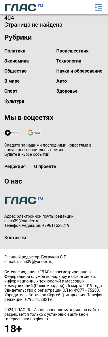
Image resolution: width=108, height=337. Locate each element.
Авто (61, 81)
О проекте (45, 166)
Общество (15, 71)
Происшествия (72, 51)
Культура (14, 101)
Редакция (15, 166)
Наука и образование (79, 71)
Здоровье (67, 91)
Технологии (69, 61)
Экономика (16, 61)
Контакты (15, 237)
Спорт (10, 91)
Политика (14, 51)
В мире (12, 81)
